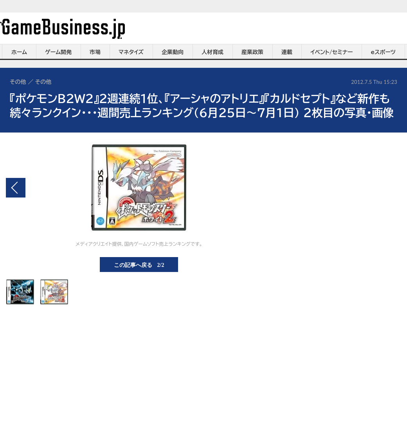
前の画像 (15, 188)
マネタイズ (131, 52)
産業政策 (252, 52)
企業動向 (173, 52)
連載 (286, 52)
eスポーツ (383, 52)
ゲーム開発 (58, 52)
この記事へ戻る (139, 264)
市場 (95, 52)
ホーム (19, 52)
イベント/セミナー (331, 52)
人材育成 (212, 52)
